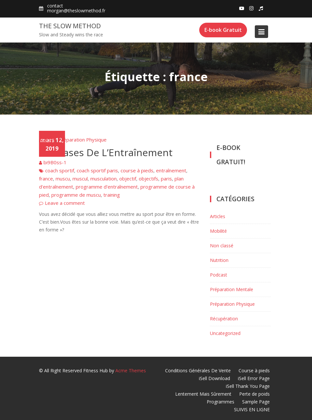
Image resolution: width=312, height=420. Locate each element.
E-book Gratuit (223, 29)
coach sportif (59, 170)
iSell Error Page (254, 378)
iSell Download (214, 378)
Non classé (221, 245)
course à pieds (137, 170)
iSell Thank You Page (248, 386)
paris (166, 178)
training (111, 194)
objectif (127, 178)
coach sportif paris (97, 170)
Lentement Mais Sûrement (203, 394)
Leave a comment (65, 203)
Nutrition (219, 260)
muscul (80, 178)
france (46, 178)
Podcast (218, 275)
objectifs (148, 178)
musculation (103, 178)
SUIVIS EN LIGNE (252, 409)
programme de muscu (76, 194)
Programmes (220, 402)
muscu (63, 178)
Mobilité (218, 231)
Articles (47, 139)
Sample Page (256, 402)
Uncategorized (225, 333)
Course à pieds (254, 370)
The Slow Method (70, 25)
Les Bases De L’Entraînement (106, 152)
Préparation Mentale (231, 289)
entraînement (171, 170)
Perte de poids (254, 394)
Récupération (224, 318)
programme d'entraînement (107, 186)
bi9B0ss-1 (55, 162)
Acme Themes (130, 370)
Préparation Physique (82, 139)
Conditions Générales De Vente (198, 370)
